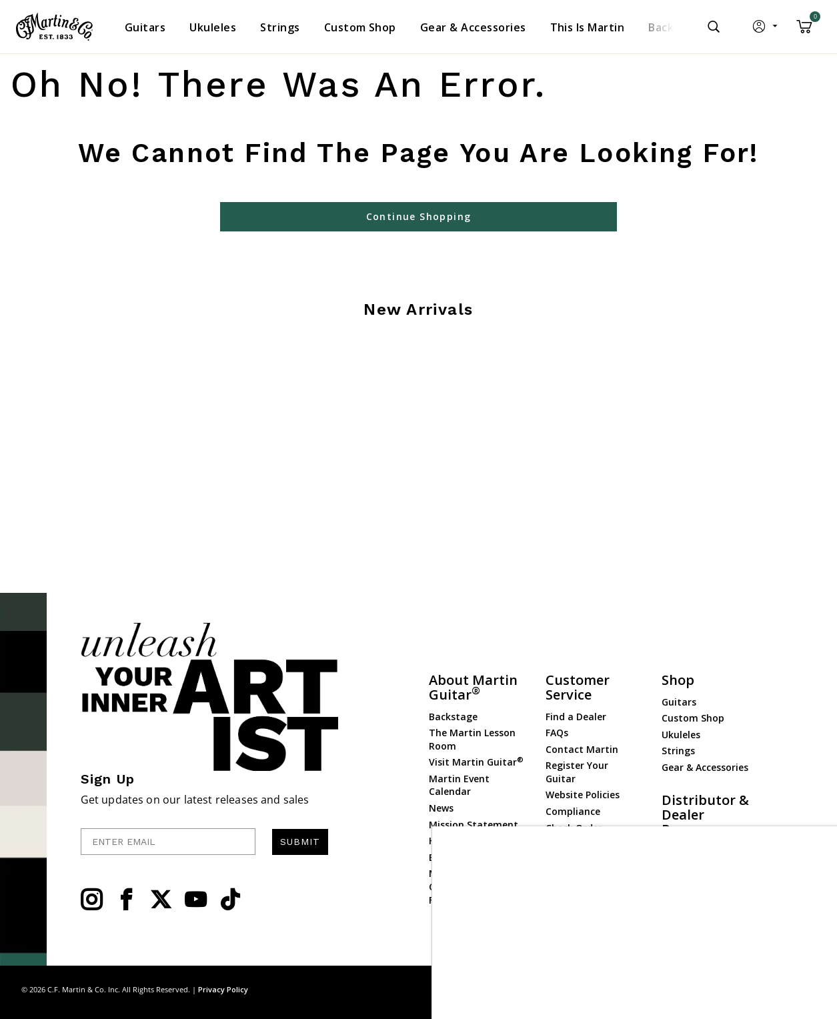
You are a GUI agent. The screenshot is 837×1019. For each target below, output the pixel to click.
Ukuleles (681, 734)
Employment (459, 857)
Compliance (573, 811)
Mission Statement (473, 824)
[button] (766, 29)
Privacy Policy (223, 989)
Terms (803, 989)
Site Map (720, 989)
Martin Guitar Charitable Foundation (461, 886)
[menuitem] (145, 27)
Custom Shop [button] (360, 27)
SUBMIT (300, 841)
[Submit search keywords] (714, 27)
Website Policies (583, 794)
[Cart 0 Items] (804, 31)
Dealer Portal (692, 868)
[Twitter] (160, 899)
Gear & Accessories (705, 767)
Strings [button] (279, 27)
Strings (678, 750)
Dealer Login (691, 851)
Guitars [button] (145, 27)
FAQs (557, 732)
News (441, 808)
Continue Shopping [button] (419, 216)
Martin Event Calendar (459, 785)
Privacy (763, 989)
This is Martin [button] (587, 27)
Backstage (453, 716)
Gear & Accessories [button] (473, 27)
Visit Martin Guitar (476, 762)
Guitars (679, 702)
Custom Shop (693, 718)
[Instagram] (91, 899)
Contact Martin (582, 749)
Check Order (574, 828)
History (446, 840)
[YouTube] (195, 899)
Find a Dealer (576, 716)
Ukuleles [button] (212, 27)
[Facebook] (126, 899)
